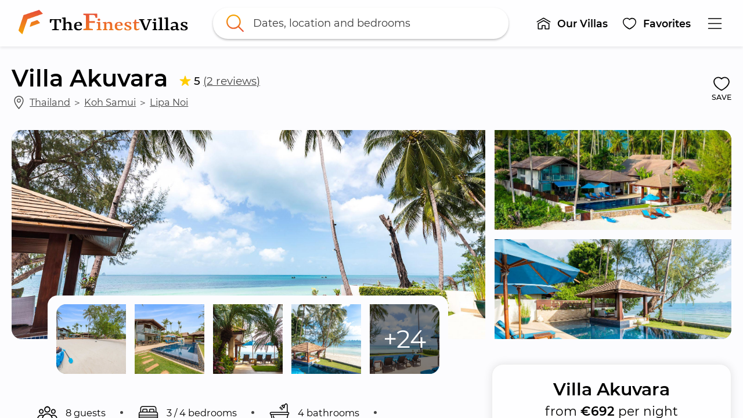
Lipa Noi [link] (169, 102)
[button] (572, 23)
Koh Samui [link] (110, 102)
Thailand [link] (50, 102)
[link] (106, 23)
